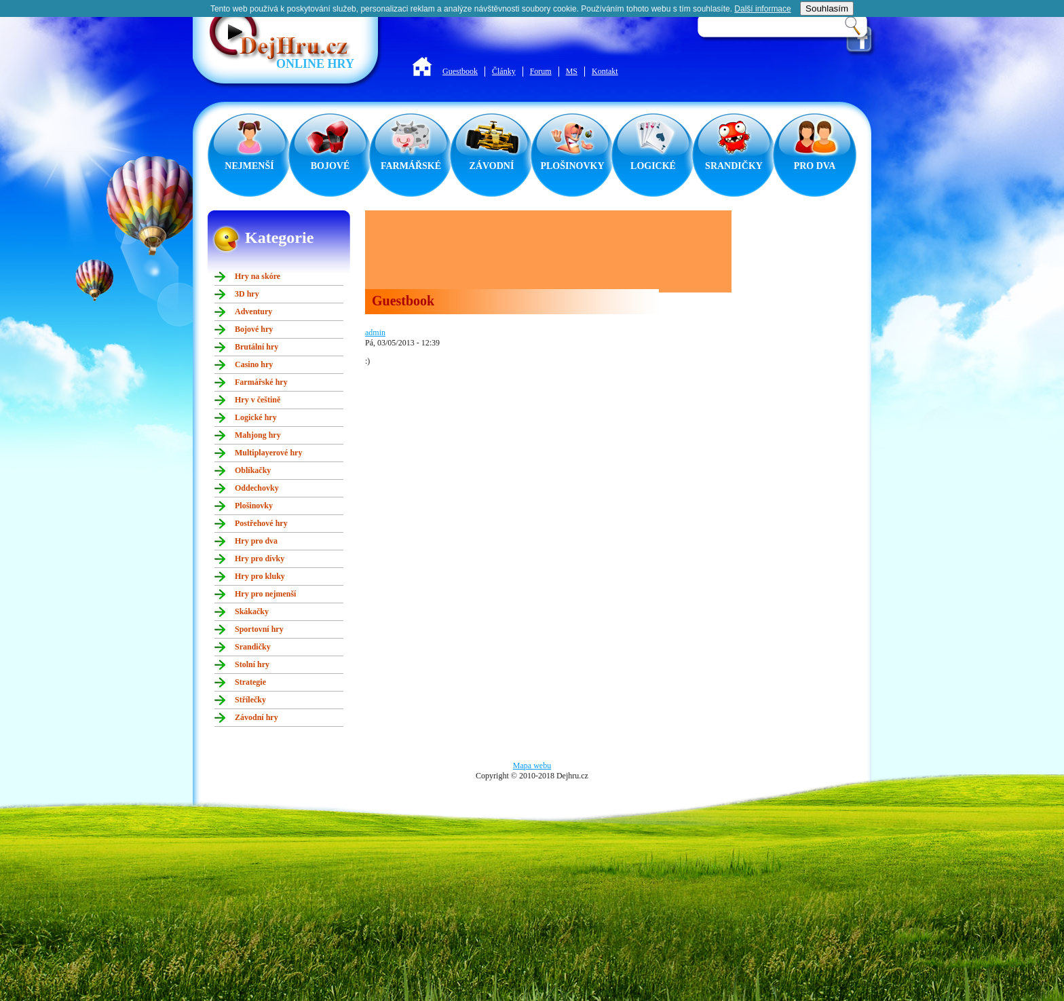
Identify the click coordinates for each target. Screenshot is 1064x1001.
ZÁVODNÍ (492, 166)
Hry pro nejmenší (265, 594)
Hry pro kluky (260, 576)
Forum (541, 71)
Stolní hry (252, 664)
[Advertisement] (548, 251)
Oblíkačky (253, 470)
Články (504, 71)
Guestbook (460, 71)
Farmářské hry (261, 382)
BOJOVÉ (330, 166)
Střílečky (250, 699)
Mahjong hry (258, 435)
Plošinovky (254, 505)
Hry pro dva (256, 541)
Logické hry (256, 417)
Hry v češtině (257, 399)
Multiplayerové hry (268, 452)
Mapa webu (532, 765)
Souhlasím (826, 8)
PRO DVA (815, 166)
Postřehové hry (261, 523)
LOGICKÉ (653, 166)
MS (571, 71)
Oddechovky (257, 488)
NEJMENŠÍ (249, 166)
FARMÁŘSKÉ (411, 166)
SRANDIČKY (734, 166)
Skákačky (252, 611)
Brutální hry (256, 347)
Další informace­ (762, 9)
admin (375, 332)
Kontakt (605, 71)
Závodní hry (256, 717)
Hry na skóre (257, 276)
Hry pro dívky (259, 558)
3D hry (247, 294)
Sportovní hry (259, 629)
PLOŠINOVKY (572, 166)
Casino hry (254, 364)
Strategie (250, 682)
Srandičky (253, 646)
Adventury (253, 311)
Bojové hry (254, 329)
